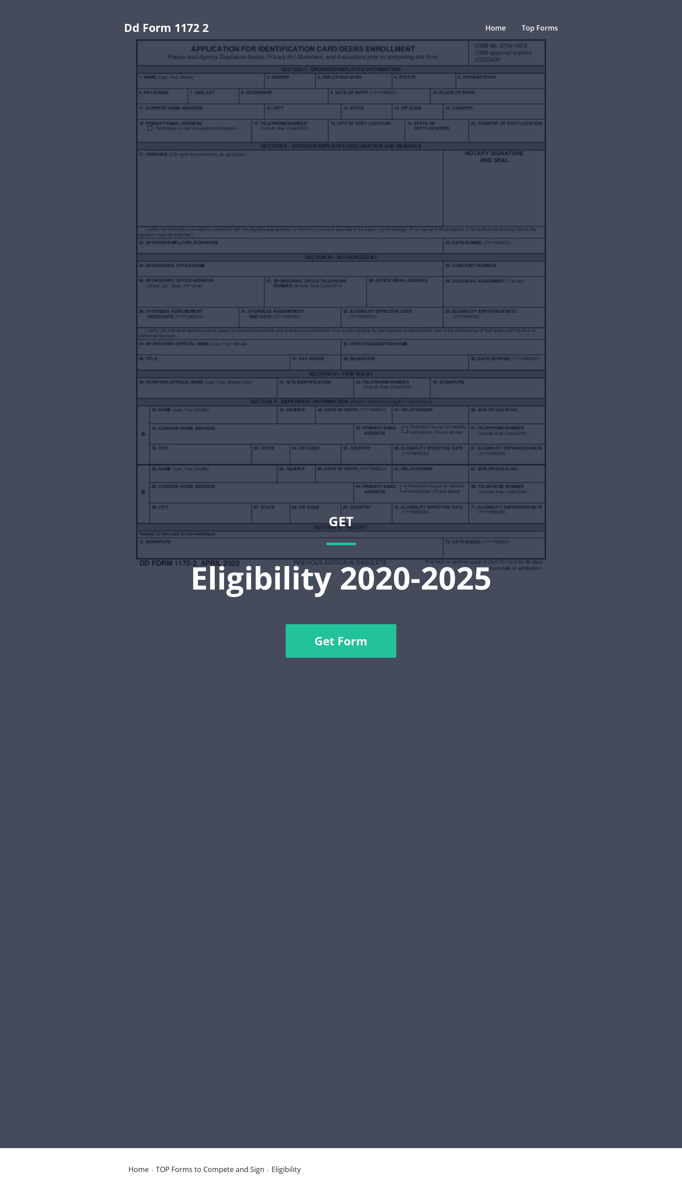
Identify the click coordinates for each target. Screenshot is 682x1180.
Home (495, 28)
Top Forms (540, 28)
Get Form (341, 641)
